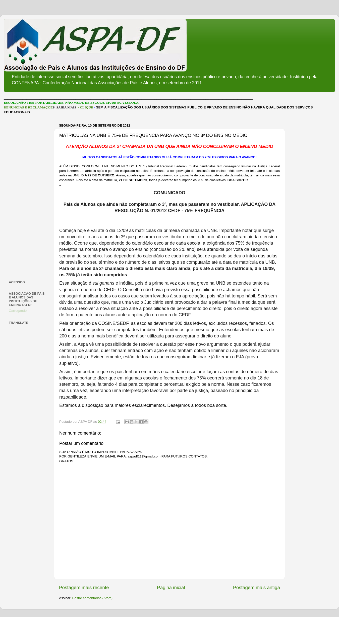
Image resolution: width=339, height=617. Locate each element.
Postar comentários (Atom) (92, 598)
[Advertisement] (28, 197)
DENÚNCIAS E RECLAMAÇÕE (28, 107)
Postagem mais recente (84, 587)
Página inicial (171, 587)
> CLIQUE (85, 107)
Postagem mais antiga (256, 587)
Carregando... (19, 311)
